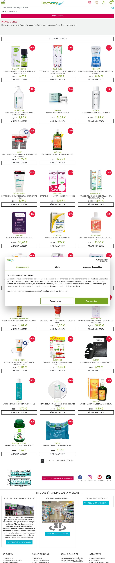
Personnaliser (57, 301)
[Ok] (113, 8)
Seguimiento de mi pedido (13, 560)
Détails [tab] (57, 267)
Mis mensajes (8, 558)
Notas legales (95, 560)
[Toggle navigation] (3, 3)
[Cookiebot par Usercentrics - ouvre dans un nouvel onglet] (98, 260)
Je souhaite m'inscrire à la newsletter (57, 478)
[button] (104, 3)
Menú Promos (57, 16)
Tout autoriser (91, 301)
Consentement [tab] (22, 267)
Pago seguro (37, 558)
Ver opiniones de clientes (95, 503)
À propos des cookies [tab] (92, 267)
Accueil (3, 12)
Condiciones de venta (97, 558)
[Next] (64, 461)
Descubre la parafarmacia (19, 542)
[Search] (55, 8)
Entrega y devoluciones (41, 560)
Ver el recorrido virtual (58, 534)
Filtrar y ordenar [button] (57, 39)
